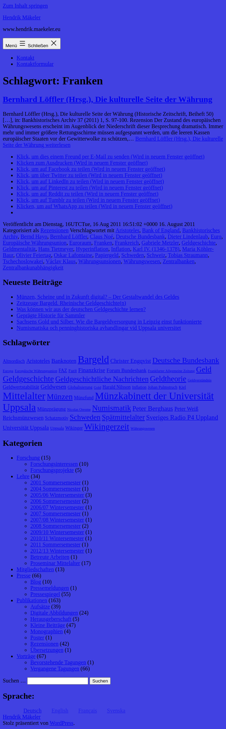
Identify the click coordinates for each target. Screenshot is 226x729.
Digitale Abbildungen (54, 613)
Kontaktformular (35, 64)
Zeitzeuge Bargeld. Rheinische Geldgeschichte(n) (71, 303)
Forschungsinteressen (54, 464)
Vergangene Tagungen (54, 668)
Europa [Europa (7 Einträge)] (8, 371)
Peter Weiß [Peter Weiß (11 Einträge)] (186, 409)
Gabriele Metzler (160, 243)
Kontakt (25, 58)
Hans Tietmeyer (55, 249)
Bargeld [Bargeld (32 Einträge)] (93, 359)
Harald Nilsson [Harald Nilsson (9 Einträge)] (117, 387)
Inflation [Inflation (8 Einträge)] (139, 387)
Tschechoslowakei (23, 261)
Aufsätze (40, 606)
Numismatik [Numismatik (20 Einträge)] (111, 408)
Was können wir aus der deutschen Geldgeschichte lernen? (81, 309)
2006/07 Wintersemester (57, 507)
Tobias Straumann (188, 255)
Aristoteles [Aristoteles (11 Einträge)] (38, 361)
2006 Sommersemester (55, 501)
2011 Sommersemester (55, 544)
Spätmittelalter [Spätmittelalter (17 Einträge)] (123, 417)
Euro (216, 236)
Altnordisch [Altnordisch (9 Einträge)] (14, 361)
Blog (35, 582)
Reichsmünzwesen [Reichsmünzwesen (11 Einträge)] (23, 418)
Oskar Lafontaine (73, 255)
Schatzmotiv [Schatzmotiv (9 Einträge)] (56, 418)
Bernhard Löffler (68, 236)
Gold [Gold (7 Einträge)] (97, 387)
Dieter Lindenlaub (188, 236)
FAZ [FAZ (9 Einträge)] (63, 370)
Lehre (23, 476)
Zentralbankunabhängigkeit (33, 267)
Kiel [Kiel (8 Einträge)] (182, 387)
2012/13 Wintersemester (57, 551)
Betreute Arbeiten (49, 557)
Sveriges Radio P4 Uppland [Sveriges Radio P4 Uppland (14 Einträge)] (182, 417)
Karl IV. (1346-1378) (156, 249)
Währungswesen (141, 261)
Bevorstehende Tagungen (58, 662)
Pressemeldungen (49, 588)
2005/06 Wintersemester (57, 495)
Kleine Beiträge (47, 625)
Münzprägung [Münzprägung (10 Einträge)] (51, 409)
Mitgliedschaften (35, 569)
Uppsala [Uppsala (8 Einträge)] (57, 428)
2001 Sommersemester (55, 482)
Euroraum (80, 243)
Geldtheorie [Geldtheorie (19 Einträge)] (168, 378)
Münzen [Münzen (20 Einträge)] (60, 396)
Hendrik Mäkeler (22, 17)
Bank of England (160, 230)
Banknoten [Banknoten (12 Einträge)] (63, 361)
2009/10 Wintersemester (57, 532)
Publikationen (32, 600)
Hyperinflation (92, 249)
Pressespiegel (45, 594)
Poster (37, 637)
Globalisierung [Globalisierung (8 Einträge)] (80, 387)
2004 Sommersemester (55, 489)
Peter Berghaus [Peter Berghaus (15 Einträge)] (152, 408)
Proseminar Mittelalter (55, 563)
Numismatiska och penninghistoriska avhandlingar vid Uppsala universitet (99, 328)
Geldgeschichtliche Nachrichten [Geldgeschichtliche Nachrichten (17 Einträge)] (101, 379)
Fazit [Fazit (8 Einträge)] (73, 370)
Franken (103, 243)
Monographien (46, 631)
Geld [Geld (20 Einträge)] (204, 369)
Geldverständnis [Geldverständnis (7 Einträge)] (200, 380)
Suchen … (14, 681)
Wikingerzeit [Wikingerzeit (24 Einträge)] (106, 426)
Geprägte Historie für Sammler (51, 315)
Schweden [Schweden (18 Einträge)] (85, 417)
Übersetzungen (46, 650)
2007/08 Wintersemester (57, 520)
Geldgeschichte (199, 243)
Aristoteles (127, 230)
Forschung (28, 458)
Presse (24, 575)
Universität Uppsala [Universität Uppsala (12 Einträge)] (26, 427)
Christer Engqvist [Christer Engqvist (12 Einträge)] (130, 361)
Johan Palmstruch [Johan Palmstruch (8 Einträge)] (162, 387)
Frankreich (126, 243)
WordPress (61, 723)
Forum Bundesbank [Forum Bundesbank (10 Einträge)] (126, 370)
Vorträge (26, 656)
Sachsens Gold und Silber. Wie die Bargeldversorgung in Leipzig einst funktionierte (109, 322)
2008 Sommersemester (55, 526)
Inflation (120, 249)
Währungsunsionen (99, 261)
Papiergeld (107, 255)
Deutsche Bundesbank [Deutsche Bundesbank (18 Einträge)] (185, 360)
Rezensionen (54, 230)
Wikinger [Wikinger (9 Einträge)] (74, 428)
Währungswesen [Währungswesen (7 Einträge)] (143, 428)
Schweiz (156, 255)
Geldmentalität (19, 249)
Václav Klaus (61, 261)
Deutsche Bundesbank (140, 236)
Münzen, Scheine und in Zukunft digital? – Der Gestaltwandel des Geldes (98, 297)
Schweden (132, 255)
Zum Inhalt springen (25, 6)
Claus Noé (101, 236)
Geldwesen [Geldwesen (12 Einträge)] (53, 386)
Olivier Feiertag (33, 255)
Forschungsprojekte (52, 470)
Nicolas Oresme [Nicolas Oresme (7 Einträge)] (79, 409)
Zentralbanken (178, 261)
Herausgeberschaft (50, 619)
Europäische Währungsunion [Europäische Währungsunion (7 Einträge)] (36, 371)
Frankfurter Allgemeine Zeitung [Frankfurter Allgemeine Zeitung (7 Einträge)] (171, 371)
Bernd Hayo (33, 236)
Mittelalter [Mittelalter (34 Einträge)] (24, 395)
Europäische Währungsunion (34, 243)
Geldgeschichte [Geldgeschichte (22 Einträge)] (28, 378)
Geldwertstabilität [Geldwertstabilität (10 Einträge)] (21, 387)
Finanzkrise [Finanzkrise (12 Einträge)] (91, 370)
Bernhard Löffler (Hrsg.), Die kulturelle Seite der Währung (107, 99)
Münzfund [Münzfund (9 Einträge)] (84, 397)
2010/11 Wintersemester (57, 538)
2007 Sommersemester (55, 513)
